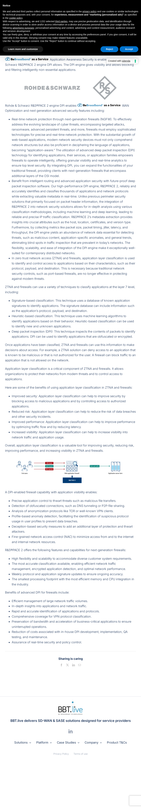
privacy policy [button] (89, 11)
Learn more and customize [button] (23, 49)
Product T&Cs (117, 742)
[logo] (70, 702)
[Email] (80, 665)
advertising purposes (23, 28)
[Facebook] (61, 665)
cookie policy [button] (15, 18)
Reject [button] (109, 49)
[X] (67, 665)
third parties (61, 21)
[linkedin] (70, 731)
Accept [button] (129, 49)
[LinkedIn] (73, 665)
